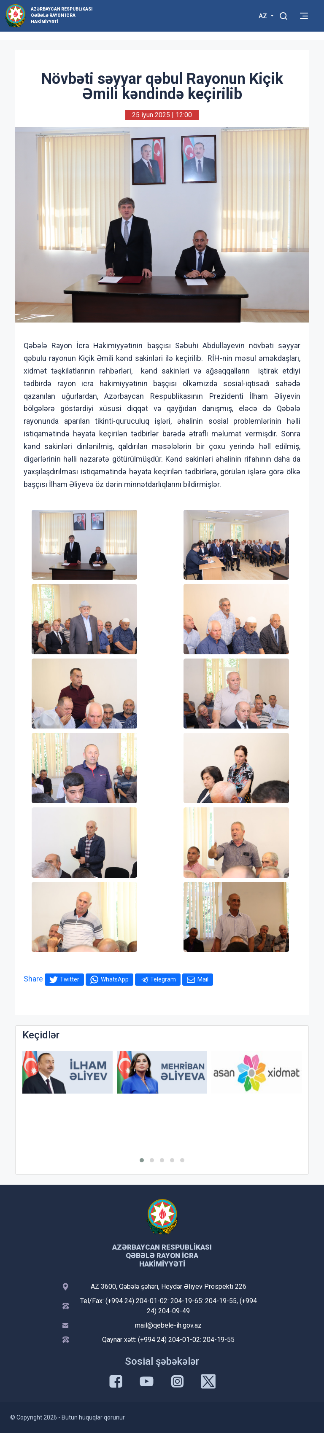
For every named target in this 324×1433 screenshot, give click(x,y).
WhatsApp (115, 979)
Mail (202, 979)
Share (33, 978)
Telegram (163, 979)
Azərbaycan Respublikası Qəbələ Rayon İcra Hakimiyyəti (61, 15)
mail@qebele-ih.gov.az (168, 1325)
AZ (264, 16)
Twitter (69, 979)
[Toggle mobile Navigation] (304, 16)
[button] (142, 1160)
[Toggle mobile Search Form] (283, 15)
